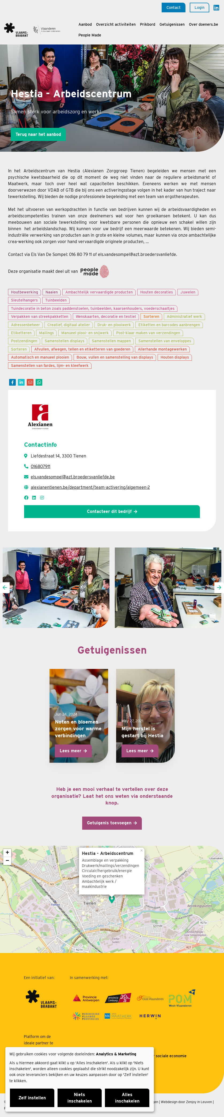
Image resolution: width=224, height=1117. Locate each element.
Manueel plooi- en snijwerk (85, 332)
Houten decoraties (156, 292)
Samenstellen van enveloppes (164, 340)
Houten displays (175, 357)
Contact (173, 7)
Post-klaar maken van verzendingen (148, 332)
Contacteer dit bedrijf (109, 511)
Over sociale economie (166, 1055)
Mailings (46, 332)
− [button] (7, 861)
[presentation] (5, 587)
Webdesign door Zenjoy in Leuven (186, 1102)
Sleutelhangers (24, 300)
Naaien (51, 292)
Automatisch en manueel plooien (40, 357)
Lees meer (70, 750)
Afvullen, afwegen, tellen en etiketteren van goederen (82, 349)
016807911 (40, 466)
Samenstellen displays (64, 340)
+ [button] (7, 853)
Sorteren (151, 316)
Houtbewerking (24, 292)
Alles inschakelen (127, 1098)
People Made (89, 35)
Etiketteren (21, 332)
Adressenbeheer (25, 324)
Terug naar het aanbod (38, 134)
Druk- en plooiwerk (114, 324)
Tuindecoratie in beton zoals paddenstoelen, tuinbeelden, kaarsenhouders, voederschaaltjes (92, 308)
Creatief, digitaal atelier (68, 324)
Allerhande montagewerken (162, 349)
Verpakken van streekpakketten (39, 316)
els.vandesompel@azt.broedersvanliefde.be (73, 476)
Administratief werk (184, 316)
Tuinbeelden (56, 300)
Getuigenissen (172, 24)
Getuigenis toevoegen (109, 822)
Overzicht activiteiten (116, 24)
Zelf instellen (32, 1097)
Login (199, 7)
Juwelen (187, 292)
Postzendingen (24, 340)
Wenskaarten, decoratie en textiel (106, 316)
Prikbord (147, 24)
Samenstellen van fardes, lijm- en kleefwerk (50, 365)
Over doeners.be (203, 24)
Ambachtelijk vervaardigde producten (99, 292)
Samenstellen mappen (111, 340)
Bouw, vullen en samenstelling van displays (115, 357)
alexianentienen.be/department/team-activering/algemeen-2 (90, 487)
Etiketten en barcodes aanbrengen (169, 324)
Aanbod (85, 24)
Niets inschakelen (79, 1098)
